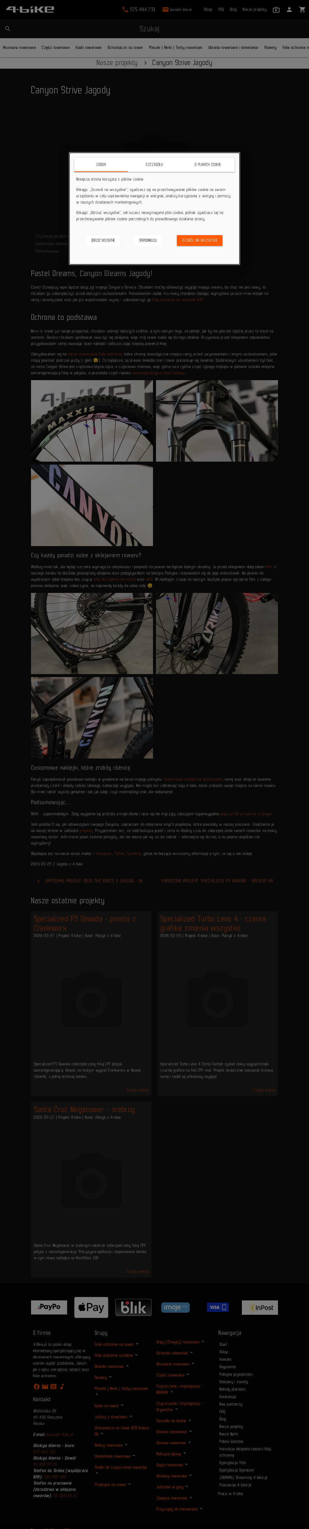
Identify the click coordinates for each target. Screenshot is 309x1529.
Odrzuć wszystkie (103, 240)
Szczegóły (154, 164)
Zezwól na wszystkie (200, 240)
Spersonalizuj (148, 240)
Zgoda (101, 164)
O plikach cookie (208, 164)
